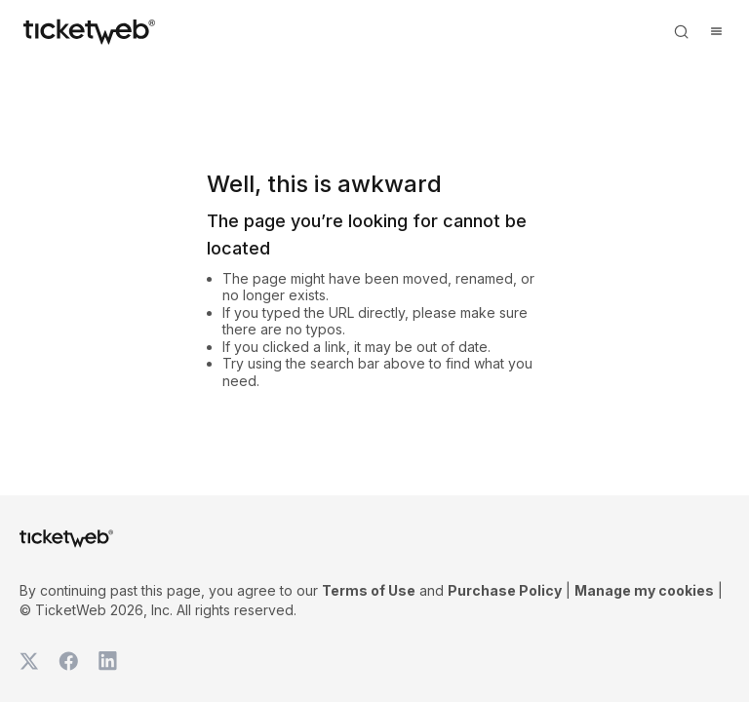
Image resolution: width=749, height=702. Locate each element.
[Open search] (680, 31)
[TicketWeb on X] (29, 661)
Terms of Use (368, 590)
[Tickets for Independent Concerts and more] (89, 31)
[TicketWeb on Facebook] (68, 661)
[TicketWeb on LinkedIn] (107, 661)
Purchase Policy (505, 590)
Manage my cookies (644, 590)
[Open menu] (716, 31)
